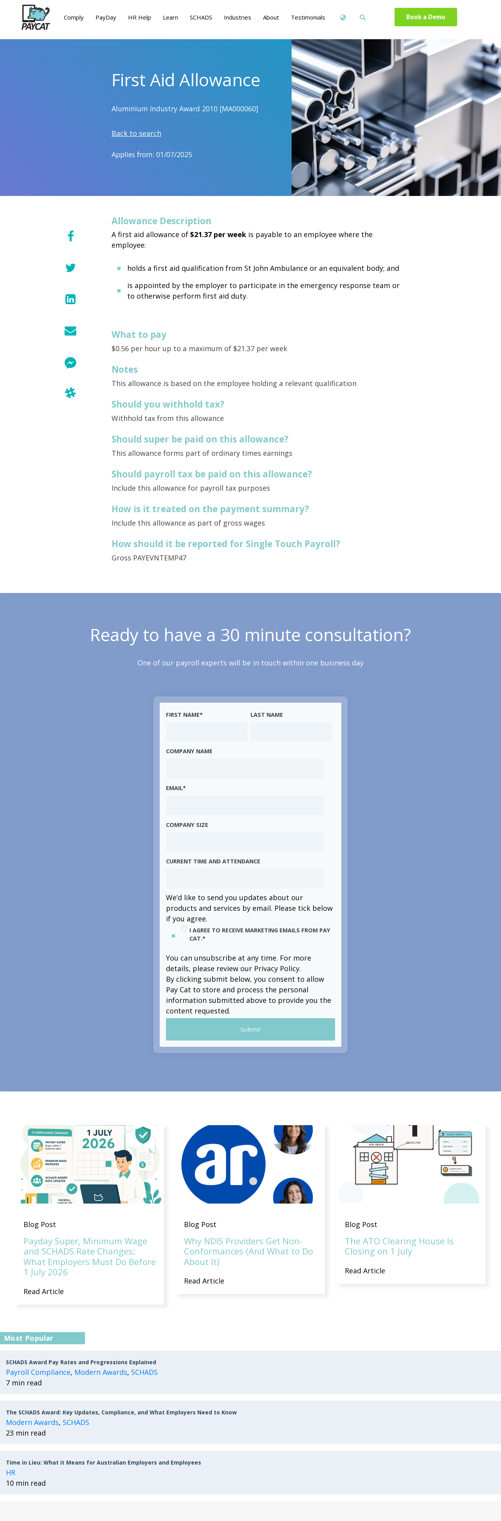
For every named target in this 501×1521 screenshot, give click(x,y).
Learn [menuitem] (170, 17)
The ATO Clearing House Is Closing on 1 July (399, 1246)
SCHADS (144, 1372)
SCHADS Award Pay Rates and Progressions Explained (81, 1362)
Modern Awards (100, 1372)
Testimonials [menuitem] (308, 17)
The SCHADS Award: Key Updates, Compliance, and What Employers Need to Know (121, 1412)
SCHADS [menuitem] (201, 17)
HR (10, 1472)
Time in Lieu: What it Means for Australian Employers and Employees (103, 1463)
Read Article (43, 1291)
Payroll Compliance (38, 1372)
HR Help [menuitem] (139, 17)
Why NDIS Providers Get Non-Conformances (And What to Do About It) (248, 1251)
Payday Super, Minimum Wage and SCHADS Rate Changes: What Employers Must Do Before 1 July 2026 (89, 1256)
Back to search (136, 133)
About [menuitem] (271, 17)
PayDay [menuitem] (106, 17)
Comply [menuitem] (74, 17)
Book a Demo (426, 17)
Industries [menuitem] (237, 17)
